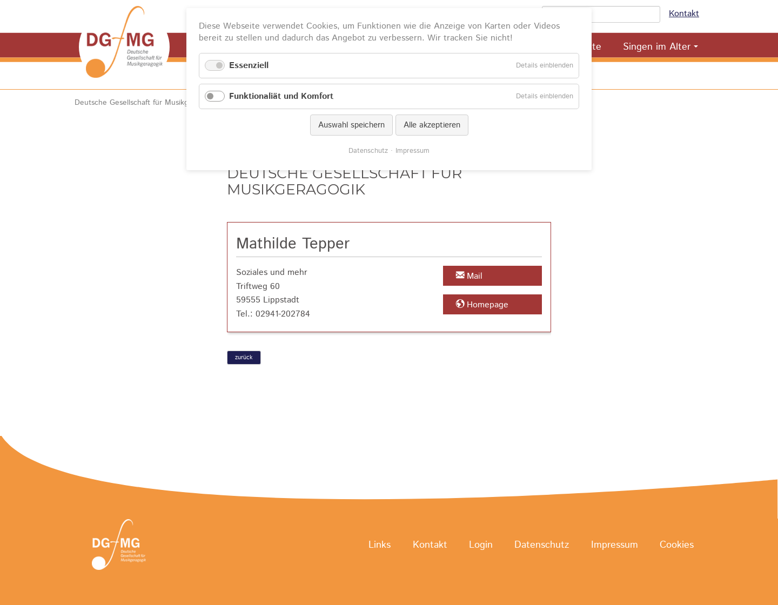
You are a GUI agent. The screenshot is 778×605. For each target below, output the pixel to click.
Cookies (677, 545)
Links (379, 545)
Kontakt (684, 14)
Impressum (614, 545)
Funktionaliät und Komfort (281, 96)
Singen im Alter (656, 47)
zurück (243, 357)
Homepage (487, 305)
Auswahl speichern (351, 125)
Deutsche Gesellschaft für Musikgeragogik (146, 102)
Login (481, 545)
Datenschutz (541, 545)
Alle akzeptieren (432, 125)
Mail (474, 276)
